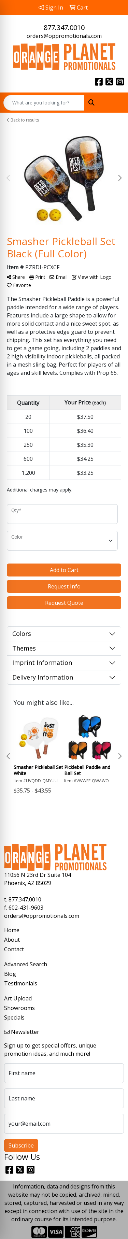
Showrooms (19, 1008)
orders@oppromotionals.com (64, 36)
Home (11, 930)
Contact (14, 949)
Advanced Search (25, 964)
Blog (10, 974)
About (12, 939)
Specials (14, 1017)
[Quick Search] (44, 103)
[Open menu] (114, 103)
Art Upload (18, 998)
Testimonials (20, 983)
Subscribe (21, 1145)
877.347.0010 (64, 27)
